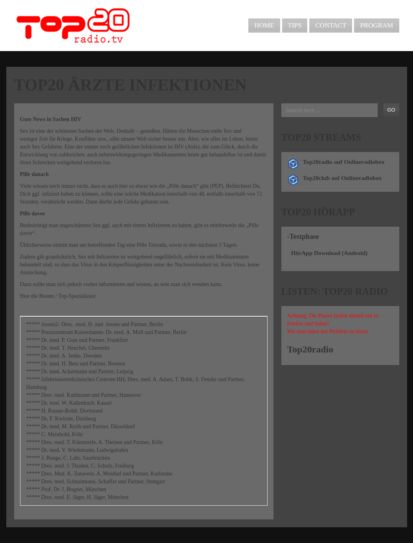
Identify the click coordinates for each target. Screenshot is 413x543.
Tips (295, 25)
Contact (330, 25)
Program (376, 25)
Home (264, 25)
